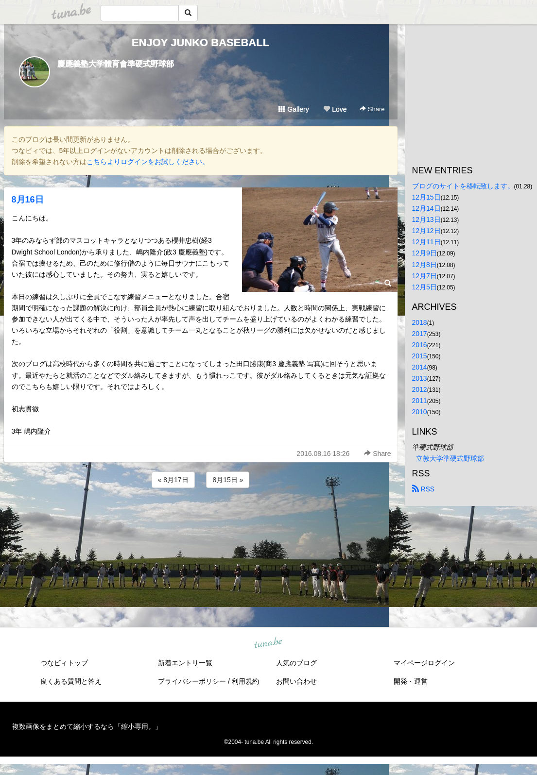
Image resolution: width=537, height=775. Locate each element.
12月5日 (424, 287)
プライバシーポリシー (192, 681)
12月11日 (426, 242)
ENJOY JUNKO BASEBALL (200, 42)
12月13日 (426, 219)
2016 (419, 345)
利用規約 (245, 681)
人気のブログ (296, 663)
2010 (419, 412)
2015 (419, 356)
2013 (419, 378)
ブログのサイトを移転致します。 (463, 186)
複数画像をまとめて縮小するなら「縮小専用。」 (87, 726)
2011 (419, 400)
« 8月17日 (173, 480)
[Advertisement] (201, 516)
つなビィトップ (64, 663)
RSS (423, 489)
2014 (419, 367)
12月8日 (424, 265)
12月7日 (424, 276)
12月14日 (426, 208)
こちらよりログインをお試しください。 (148, 162)
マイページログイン (424, 663)
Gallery (293, 109)
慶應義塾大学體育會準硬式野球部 (115, 64)
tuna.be (268, 643)
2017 (419, 333)
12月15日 (426, 197)
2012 (419, 389)
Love (334, 109)
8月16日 (28, 199)
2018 (419, 322)
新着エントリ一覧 (185, 663)
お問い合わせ (296, 681)
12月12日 (426, 231)
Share (372, 109)
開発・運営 (411, 681)
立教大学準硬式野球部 (450, 458)
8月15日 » (227, 480)
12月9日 (424, 253)
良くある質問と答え (71, 681)
